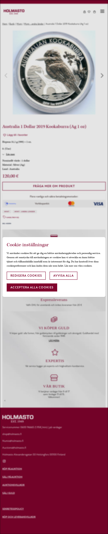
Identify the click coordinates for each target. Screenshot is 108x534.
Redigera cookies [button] (26, 276)
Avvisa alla (63, 276)
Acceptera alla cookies (31, 287)
